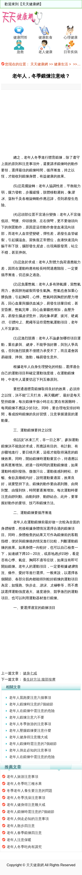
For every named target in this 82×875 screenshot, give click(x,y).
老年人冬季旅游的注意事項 (30, 724)
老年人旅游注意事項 (22, 776)
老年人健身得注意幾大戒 (28, 737)
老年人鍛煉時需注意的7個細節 (33, 744)
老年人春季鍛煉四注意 (24, 833)
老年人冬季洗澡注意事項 (26, 798)
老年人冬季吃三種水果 (24, 783)
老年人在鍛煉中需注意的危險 (32, 711)
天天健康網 (39, 64)
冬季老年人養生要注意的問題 (29, 791)
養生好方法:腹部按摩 (39, 679)
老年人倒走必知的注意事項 (30, 750)
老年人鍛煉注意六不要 (26, 717)
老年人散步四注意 (21, 826)
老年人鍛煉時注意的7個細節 (31, 704)
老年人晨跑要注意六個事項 (30, 697)
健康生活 (61, 64)
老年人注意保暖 (19, 840)
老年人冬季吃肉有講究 (24, 847)
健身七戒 (30, 673)
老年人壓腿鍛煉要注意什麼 (30, 730)
